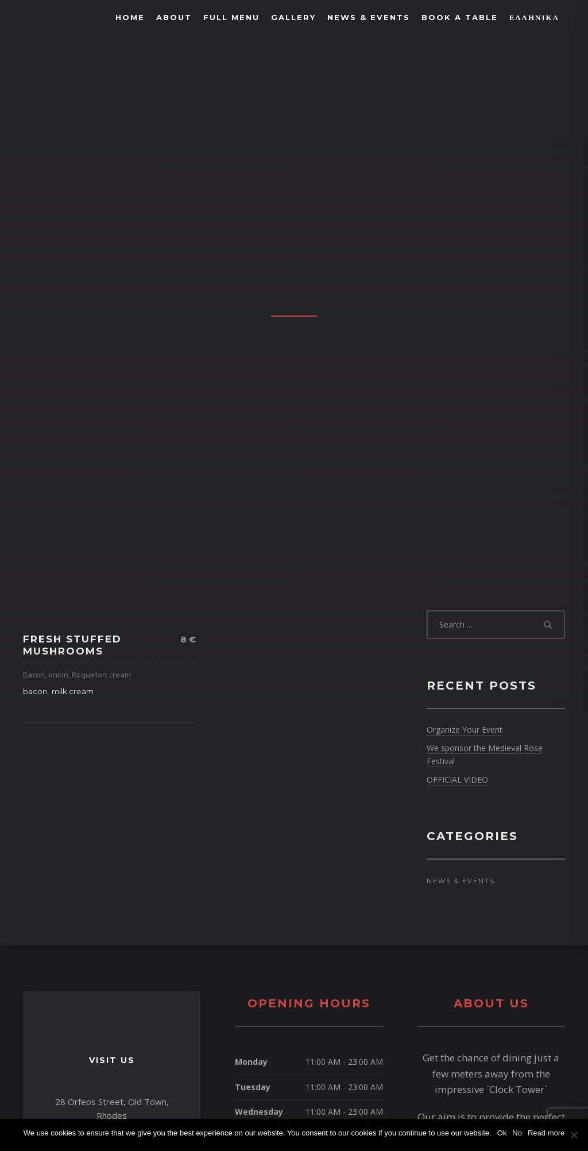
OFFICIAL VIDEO (457, 779)
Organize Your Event (464, 729)
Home (130, 17)
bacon (35, 691)
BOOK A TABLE (459, 17)
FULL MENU (231, 17)
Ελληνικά (534, 17)
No (517, 1133)
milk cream (73, 691)
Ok (502, 1133)
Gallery (293, 17)
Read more (546, 1133)
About (174, 17)
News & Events (368, 17)
